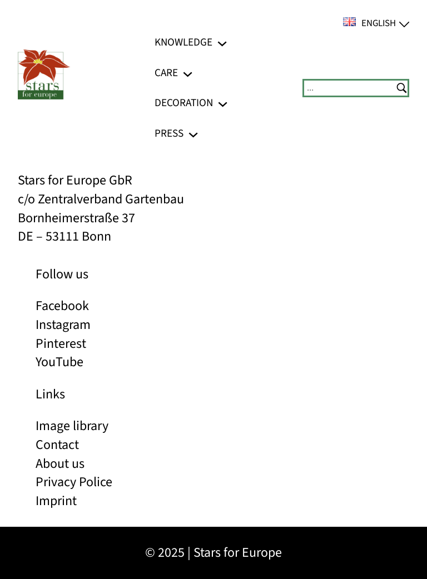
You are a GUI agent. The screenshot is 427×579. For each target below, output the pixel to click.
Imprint (56, 501)
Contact (57, 445)
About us (60, 463)
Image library (72, 426)
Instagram (63, 325)
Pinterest (61, 343)
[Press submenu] (193, 133)
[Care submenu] (187, 72)
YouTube (59, 362)
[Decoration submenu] (222, 103)
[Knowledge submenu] (222, 42)
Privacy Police (74, 482)
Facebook (62, 306)
